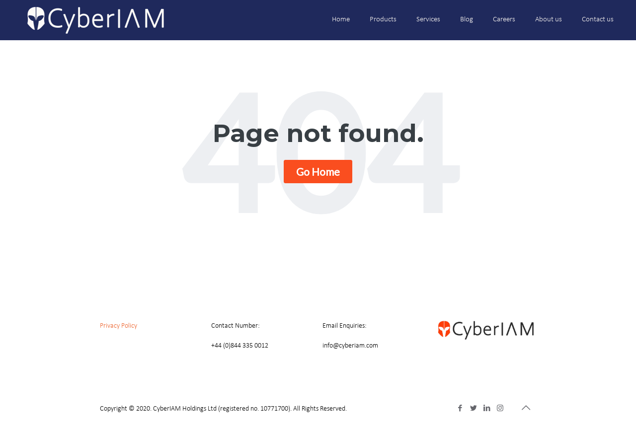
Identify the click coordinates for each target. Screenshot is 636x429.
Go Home (318, 171)
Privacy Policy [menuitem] (118, 326)
